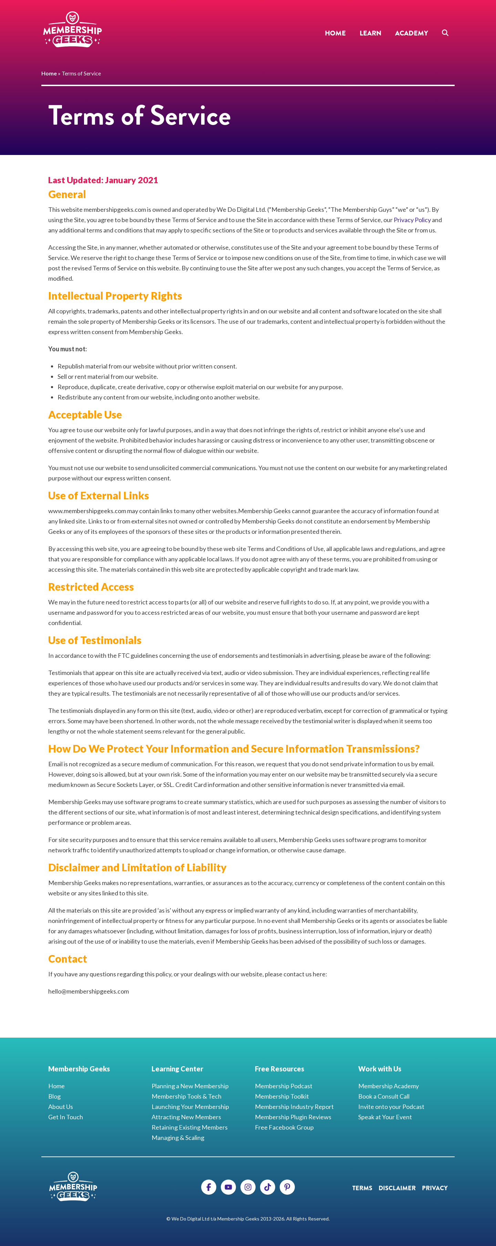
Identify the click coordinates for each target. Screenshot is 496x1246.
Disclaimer (397, 1188)
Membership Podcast (283, 1086)
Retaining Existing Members (190, 1127)
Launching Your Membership (190, 1106)
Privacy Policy (412, 220)
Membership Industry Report (294, 1106)
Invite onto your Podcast (391, 1106)
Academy (411, 33)
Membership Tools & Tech (186, 1096)
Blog (54, 1096)
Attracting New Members (186, 1117)
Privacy (435, 1188)
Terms (362, 1188)
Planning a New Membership (190, 1086)
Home (335, 33)
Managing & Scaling (178, 1137)
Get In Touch (65, 1117)
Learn (370, 33)
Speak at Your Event (385, 1117)
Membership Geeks (72, 29)
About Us (60, 1106)
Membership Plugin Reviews (293, 1117)
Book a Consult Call (384, 1096)
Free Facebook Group (284, 1127)
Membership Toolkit (282, 1096)
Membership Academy (388, 1086)
